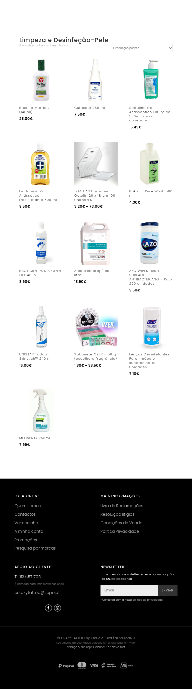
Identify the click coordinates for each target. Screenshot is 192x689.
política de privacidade (147, 600)
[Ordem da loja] (141, 48)
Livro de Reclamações (121, 506)
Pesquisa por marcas (35, 548)
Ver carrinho (26, 523)
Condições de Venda (121, 523)
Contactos (25, 514)
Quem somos (27, 506)
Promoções (25, 540)
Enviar (168, 590)
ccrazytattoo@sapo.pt (37, 592)
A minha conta (28, 531)
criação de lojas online (86, 647)
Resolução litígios (117, 514)
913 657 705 (29, 577)
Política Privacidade (119, 531)
